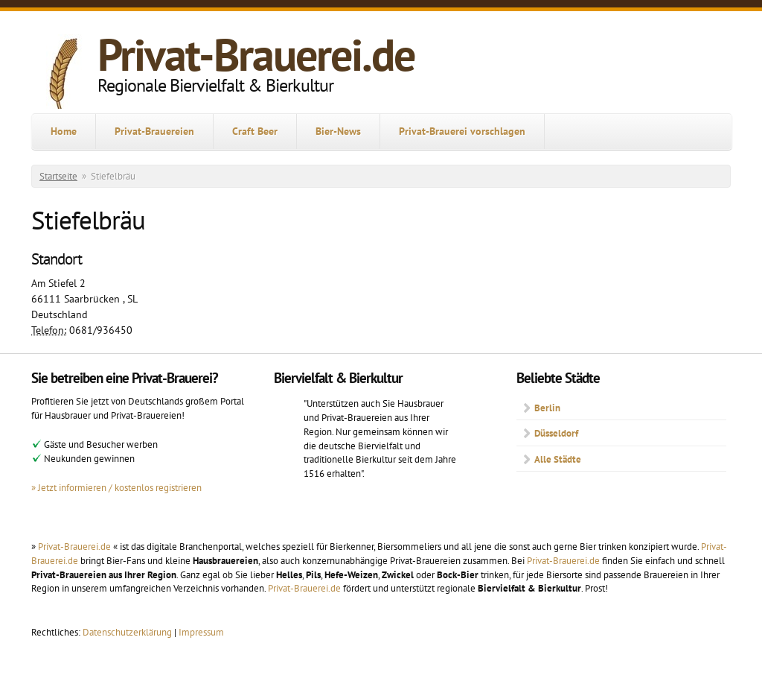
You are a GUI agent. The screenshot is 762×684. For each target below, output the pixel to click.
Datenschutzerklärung (128, 632)
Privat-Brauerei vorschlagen (462, 131)
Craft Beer (255, 131)
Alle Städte (557, 459)
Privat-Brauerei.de (255, 54)
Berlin (547, 408)
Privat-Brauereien (154, 131)
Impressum (201, 632)
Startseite (58, 176)
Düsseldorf (556, 433)
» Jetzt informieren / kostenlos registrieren (116, 487)
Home (64, 131)
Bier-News (338, 131)
